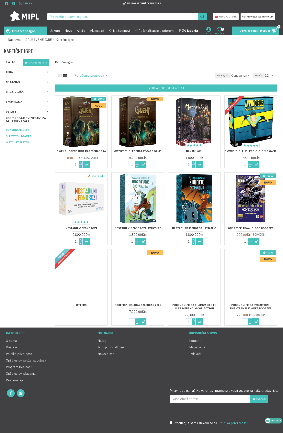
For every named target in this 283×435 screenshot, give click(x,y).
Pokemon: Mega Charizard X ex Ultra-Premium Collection (194, 307)
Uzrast (11, 111)
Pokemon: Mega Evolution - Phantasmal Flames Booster (251, 307)
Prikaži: (260, 75)
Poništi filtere (37, 62)
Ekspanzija (14, 101)
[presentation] (226, 398)
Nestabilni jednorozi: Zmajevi (194, 228)
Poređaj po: (218, 75)
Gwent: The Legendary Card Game (137, 151)
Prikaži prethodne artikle (168, 87)
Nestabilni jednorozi (81, 228)
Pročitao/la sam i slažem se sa (209, 410)
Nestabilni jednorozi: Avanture (138, 228)
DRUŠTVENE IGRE (38, 40)
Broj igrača (15, 92)
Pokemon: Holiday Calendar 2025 (138, 305)
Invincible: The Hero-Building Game (251, 151)
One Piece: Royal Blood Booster (251, 228)
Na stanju (13, 82)
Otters (81, 305)
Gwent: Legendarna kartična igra (81, 151)
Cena (9, 72)
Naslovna (14, 40)
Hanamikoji (194, 151)
